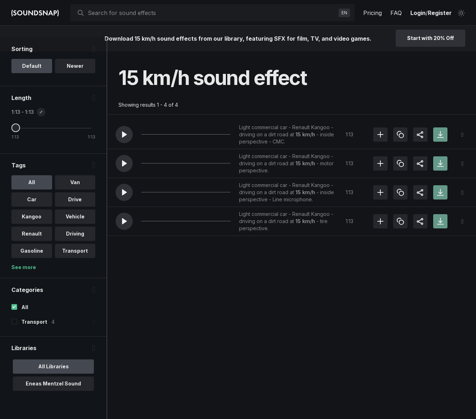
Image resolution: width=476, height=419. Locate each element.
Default (31, 80)
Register (440, 12)
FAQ (396, 12)
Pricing (372, 12)
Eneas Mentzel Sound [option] (53, 397)
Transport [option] (75, 265)
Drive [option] (75, 213)
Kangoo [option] (31, 230)
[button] (124, 134)
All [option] (31, 196)
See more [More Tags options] (23, 281)
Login (418, 12)
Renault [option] (32, 247)
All (24, 321)
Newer (75, 80)
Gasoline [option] (31, 265)
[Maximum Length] (15, 141)
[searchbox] (212, 13)
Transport (34, 336)
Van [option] (75, 196)
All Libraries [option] (53, 380)
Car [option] (31, 213)
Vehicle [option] (75, 230)
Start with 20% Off (430, 38)
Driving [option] (75, 247)
